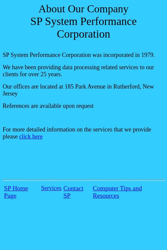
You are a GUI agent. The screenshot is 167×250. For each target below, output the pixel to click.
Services (51, 188)
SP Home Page (16, 192)
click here (30, 136)
